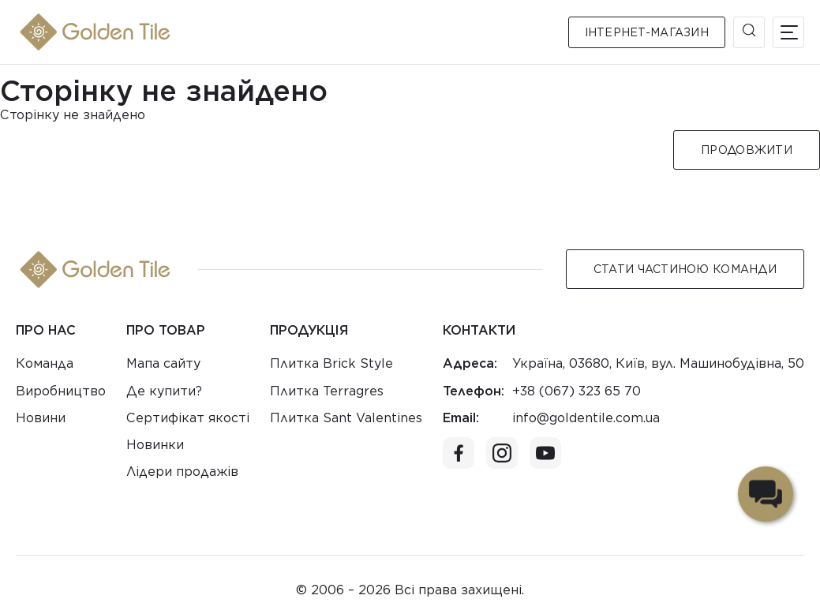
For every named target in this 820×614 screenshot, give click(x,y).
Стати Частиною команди (685, 269)
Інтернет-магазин (647, 32)
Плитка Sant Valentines (346, 417)
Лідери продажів (182, 471)
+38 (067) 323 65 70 (576, 391)
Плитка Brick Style (331, 363)
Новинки (155, 444)
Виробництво (61, 391)
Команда (44, 363)
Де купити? (164, 391)
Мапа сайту (163, 363)
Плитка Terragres (327, 391)
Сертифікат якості (187, 417)
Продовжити (746, 150)
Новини (41, 417)
